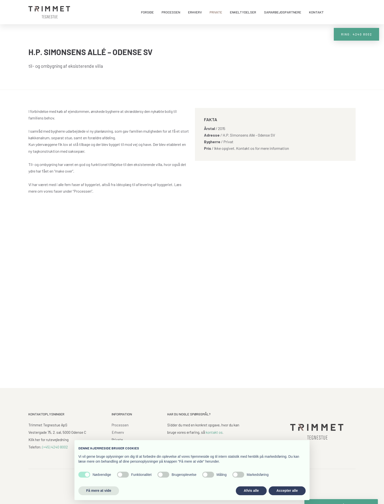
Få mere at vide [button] (98, 490)
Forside (147, 12)
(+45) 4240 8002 (55, 447)
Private (216, 12)
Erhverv (195, 12)
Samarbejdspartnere (282, 12)
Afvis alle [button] (251, 490)
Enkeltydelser (243, 12)
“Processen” (82, 191)
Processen (171, 12)
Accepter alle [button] (287, 490)
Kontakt (316, 12)
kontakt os (214, 432)
